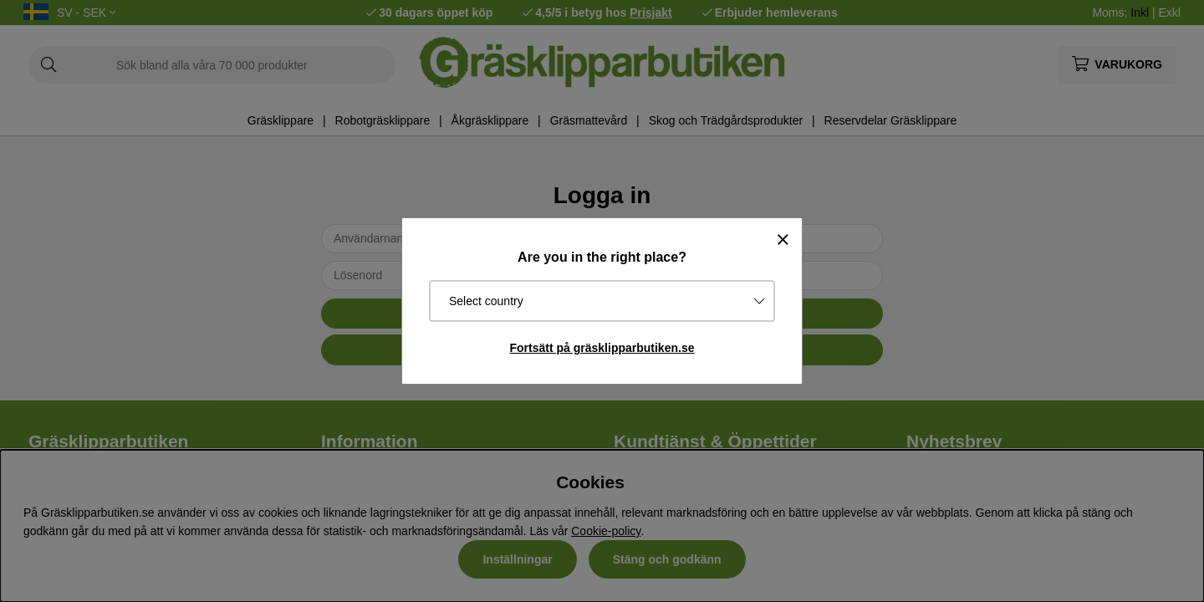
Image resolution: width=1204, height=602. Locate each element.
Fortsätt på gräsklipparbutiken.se (602, 348)
